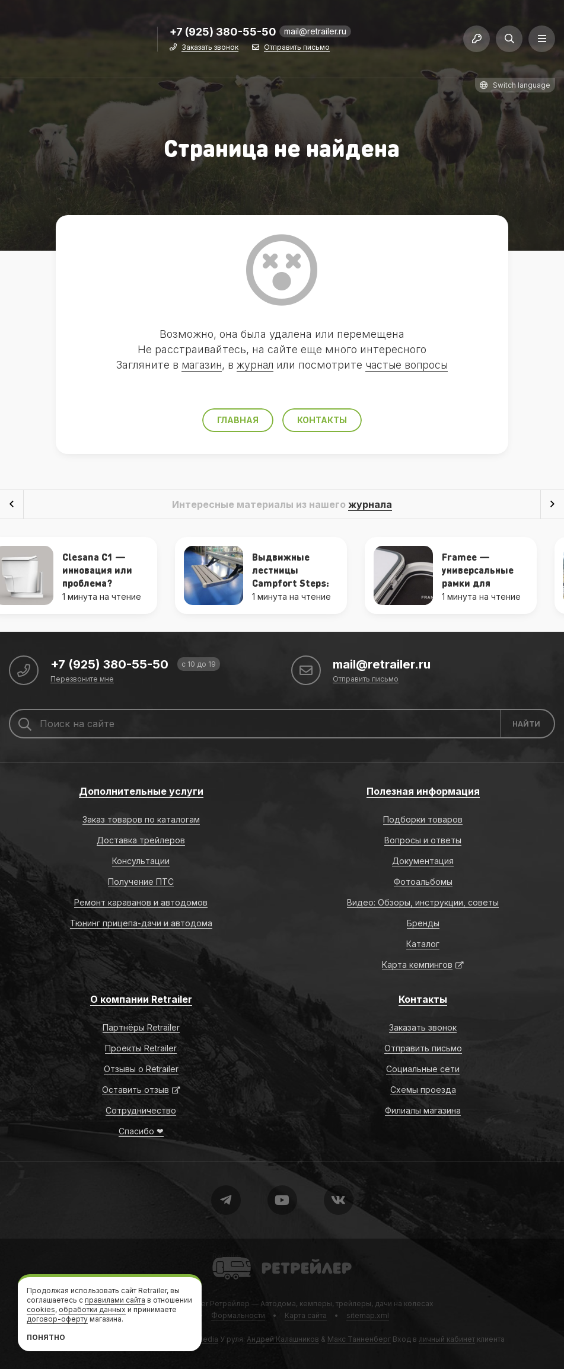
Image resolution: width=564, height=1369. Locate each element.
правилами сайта (115, 1300)
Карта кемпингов (417, 964)
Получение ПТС (141, 882)
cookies (41, 1309)
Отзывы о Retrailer (141, 1069)
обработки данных (92, 1309)
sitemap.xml (367, 1315)
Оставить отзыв (135, 1090)
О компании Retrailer (141, 999)
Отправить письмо (297, 49)
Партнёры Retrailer (141, 1027)
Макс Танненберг (359, 1339)
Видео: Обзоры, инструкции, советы (423, 902)
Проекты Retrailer (141, 1048)
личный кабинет (447, 1339)
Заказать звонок (209, 49)
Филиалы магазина (423, 1110)
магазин (199, 365)
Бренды (423, 923)
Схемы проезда (423, 1090)
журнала (370, 504)
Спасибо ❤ (141, 1131)
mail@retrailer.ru (315, 32)
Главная (238, 420)
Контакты (322, 420)
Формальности (238, 1315)
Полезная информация (423, 791)
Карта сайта (306, 1315)
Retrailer (226, 1256)
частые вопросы (409, 365)
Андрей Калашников (283, 1339)
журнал (255, 365)
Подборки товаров (423, 819)
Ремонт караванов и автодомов (141, 902)
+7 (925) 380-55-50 (223, 33)
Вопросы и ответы (422, 840)
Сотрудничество (141, 1110)
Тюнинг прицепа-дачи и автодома (141, 923)
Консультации (141, 861)
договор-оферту (57, 1318)
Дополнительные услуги (141, 791)
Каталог (422, 944)
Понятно (46, 1337)
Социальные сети (423, 1069)
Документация (423, 861)
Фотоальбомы (423, 882)
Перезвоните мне (82, 679)
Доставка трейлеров (141, 840)
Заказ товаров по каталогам (141, 819)
